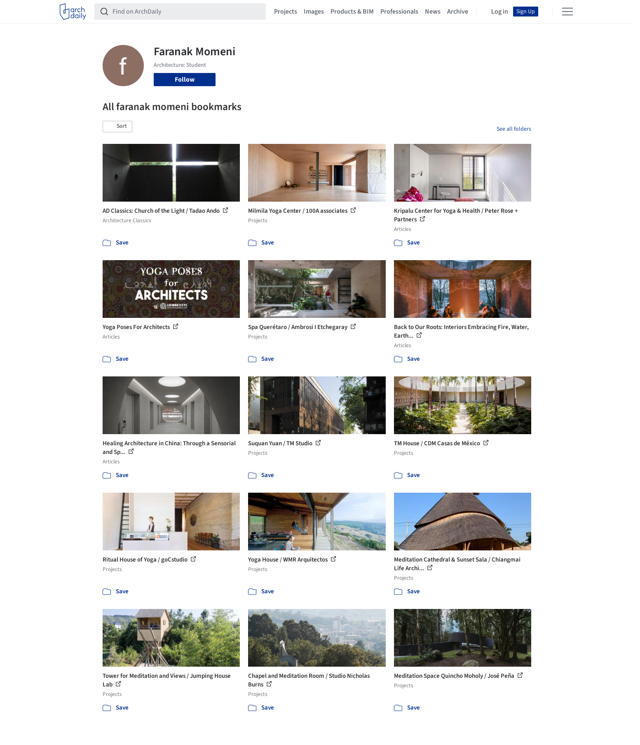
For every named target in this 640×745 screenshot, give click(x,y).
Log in (499, 11)
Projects (285, 11)
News (433, 11)
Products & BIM (352, 11)
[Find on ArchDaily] (187, 11)
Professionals (399, 11)
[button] (117, 126)
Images (314, 11)
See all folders (514, 129)
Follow (185, 79)
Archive (457, 11)
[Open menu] (567, 11)
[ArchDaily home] (73, 11)
